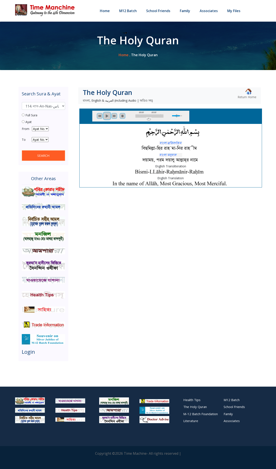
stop (122, 116)
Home (105, 10)
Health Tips (192, 400)
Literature (190, 421)
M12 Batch (128, 10)
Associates (209, 10)
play (107, 116)
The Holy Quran (195, 407)
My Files (233, 10)
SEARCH (43, 155)
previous (100, 116)
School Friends (158, 10)
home (124, 55)
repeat (149, 119)
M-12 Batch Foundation (200, 414)
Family (185, 10)
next (114, 116)
